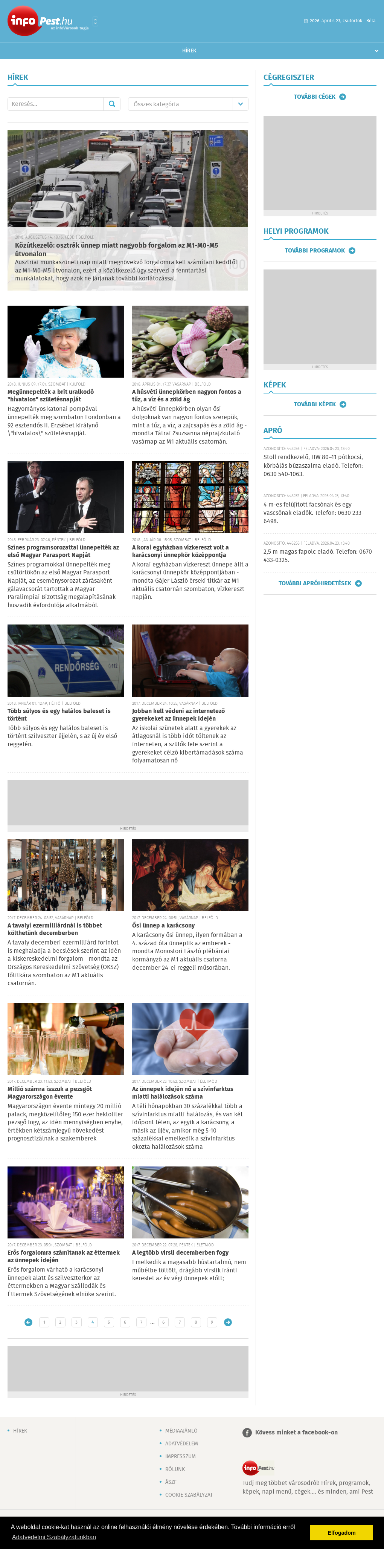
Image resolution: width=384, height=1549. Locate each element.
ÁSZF (171, 1482)
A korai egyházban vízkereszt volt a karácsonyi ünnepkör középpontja (180, 551)
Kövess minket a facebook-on (296, 1432)
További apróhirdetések (315, 583)
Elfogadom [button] (342, 1533)
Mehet (111, 104)
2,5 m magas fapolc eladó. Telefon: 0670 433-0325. (318, 556)
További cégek (314, 96)
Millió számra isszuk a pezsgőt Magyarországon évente (50, 1093)
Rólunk (175, 1469)
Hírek (189, 51)
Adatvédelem (181, 1444)
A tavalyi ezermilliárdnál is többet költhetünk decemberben (55, 929)
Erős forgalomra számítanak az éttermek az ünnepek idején (64, 1256)
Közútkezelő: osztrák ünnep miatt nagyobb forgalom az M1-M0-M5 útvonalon (116, 250)
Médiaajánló (181, 1431)
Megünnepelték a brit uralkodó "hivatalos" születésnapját (51, 395)
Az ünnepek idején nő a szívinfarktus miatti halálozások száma (182, 1093)
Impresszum (180, 1457)
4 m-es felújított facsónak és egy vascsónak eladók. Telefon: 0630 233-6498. (314, 513)
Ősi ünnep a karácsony (163, 926)
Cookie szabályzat (189, 1495)
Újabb (28, 1322)
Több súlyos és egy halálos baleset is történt (59, 715)
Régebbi (228, 1322)
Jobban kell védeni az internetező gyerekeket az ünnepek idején (178, 715)
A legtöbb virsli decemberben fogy (180, 1253)
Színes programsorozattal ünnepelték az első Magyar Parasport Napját (63, 551)
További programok (315, 250)
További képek (315, 404)
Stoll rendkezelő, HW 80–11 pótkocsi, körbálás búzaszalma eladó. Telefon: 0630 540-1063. (313, 466)
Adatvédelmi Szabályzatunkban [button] (54, 1537)
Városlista (95, 21)
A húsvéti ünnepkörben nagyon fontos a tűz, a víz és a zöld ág (186, 395)
